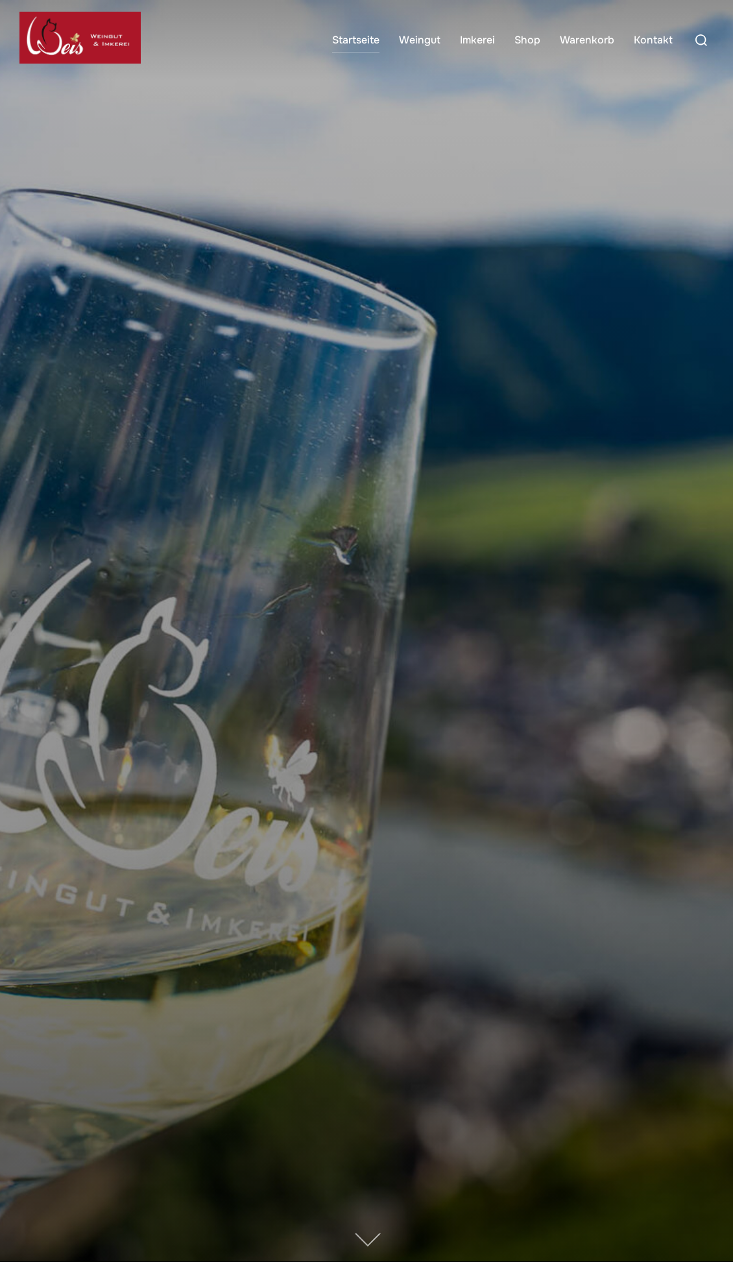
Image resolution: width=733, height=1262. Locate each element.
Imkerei (477, 40)
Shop (527, 40)
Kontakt (653, 40)
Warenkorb (587, 40)
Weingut (419, 40)
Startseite (355, 40)
